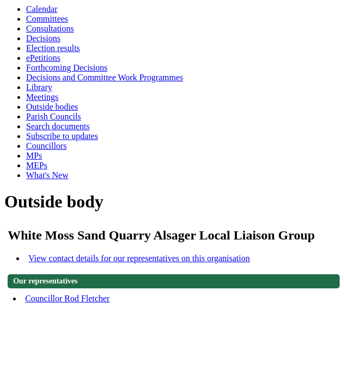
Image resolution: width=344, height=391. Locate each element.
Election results (53, 48)
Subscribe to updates (62, 136)
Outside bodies (52, 106)
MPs (34, 155)
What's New (47, 175)
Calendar (42, 9)
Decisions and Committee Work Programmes (104, 77)
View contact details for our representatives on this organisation (139, 258)
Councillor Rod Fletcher (67, 298)
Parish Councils (53, 116)
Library (39, 87)
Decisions (43, 38)
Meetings (42, 97)
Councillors (46, 145)
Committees (47, 18)
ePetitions (43, 57)
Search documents (58, 126)
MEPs (36, 165)
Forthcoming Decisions (67, 67)
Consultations (50, 28)
